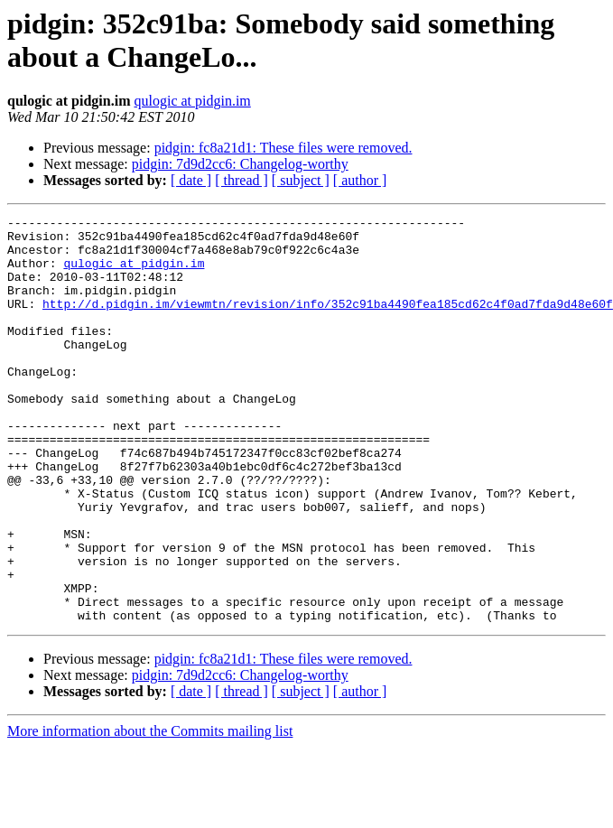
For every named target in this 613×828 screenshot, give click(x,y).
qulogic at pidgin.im (192, 100)
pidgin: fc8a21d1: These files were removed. (283, 147)
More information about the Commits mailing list (150, 812)
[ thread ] (241, 180)
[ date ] (191, 180)
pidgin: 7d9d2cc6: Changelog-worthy (240, 164)
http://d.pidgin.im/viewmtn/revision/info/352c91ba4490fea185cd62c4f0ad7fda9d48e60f (327, 322)
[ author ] (360, 180)
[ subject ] (301, 180)
